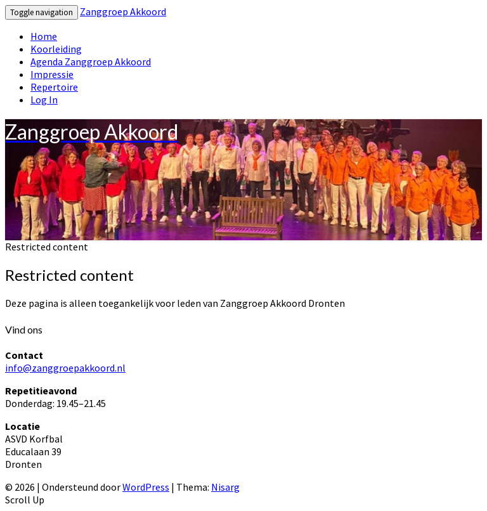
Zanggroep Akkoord (123, 11)
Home (43, 36)
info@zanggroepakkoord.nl (65, 367)
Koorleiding (56, 48)
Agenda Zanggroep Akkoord (90, 61)
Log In (44, 99)
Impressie (52, 74)
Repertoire (54, 87)
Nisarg (225, 487)
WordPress (145, 487)
